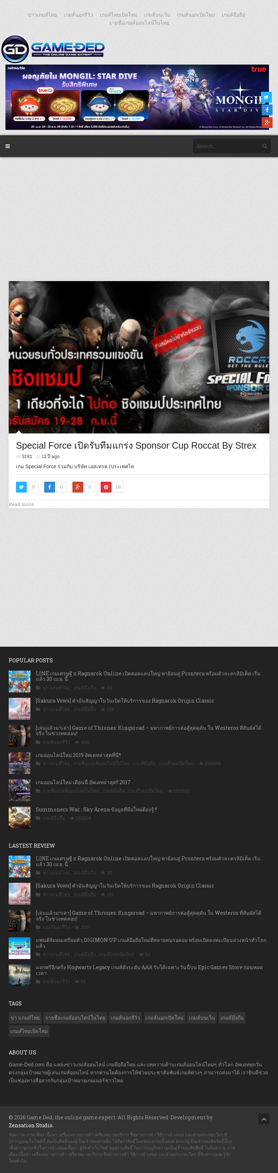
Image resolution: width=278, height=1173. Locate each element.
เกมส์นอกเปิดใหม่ (196, 15)
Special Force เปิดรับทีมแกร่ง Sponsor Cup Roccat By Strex (136, 445)
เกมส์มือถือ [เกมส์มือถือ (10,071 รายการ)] (232, 1018)
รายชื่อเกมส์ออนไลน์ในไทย (139, 23)
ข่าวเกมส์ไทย (42, 15)
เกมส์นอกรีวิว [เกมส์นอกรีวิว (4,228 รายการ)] (125, 1018)
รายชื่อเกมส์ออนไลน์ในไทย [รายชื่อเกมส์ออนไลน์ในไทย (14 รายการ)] (75, 1018)
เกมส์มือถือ (233, 15)
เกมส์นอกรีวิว (78, 15)
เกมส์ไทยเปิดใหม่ (118, 15)
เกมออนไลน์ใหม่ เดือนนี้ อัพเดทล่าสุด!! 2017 (83, 782)
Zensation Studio (30, 1125)
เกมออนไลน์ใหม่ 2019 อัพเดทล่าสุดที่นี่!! (78, 755)
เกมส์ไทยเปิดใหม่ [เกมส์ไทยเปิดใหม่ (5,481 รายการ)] (29, 1031)
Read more (21, 504)
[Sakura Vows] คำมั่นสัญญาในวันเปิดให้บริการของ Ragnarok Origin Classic (125, 700)
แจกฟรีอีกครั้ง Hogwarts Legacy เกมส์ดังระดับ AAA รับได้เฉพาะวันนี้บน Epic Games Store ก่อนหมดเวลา (149, 970)
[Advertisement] (140, 218)
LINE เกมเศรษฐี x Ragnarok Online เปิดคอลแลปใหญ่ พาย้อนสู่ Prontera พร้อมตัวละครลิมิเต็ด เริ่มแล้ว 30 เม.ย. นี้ (148, 676)
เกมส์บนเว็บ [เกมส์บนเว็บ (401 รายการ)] (202, 1018)
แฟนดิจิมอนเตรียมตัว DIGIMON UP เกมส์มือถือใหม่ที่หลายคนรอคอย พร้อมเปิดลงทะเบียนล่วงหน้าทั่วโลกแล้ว (151, 943)
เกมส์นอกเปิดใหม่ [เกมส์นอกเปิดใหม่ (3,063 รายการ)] (165, 1018)
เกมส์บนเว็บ (157, 15)
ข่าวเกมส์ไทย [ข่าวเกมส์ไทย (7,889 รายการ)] (25, 1018)
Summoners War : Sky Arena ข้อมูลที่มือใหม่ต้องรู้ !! (96, 809)
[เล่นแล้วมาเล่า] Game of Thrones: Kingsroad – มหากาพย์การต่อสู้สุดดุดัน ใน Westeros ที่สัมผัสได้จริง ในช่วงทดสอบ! (148, 730)
